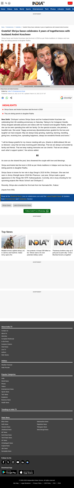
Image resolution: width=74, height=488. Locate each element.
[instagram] (13, 462)
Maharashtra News (42, 421)
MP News (4, 432)
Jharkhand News (6, 429)
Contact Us (4, 331)
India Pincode (5, 367)
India (16, 9)
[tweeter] (8, 462)
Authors (3, 352)
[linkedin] (23, 462)
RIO (54, 483)
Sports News (5, 392)
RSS (59, 483)
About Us (4, 333)
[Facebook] (3, 462)
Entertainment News (7, 389)
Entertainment (38, 9)
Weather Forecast (6, 365)
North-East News (6, 435)
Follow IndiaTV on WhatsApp (37, 211)
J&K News (4, 448)
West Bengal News (42, 429)
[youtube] (18, 462)
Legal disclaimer (26, 483)
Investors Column (6, 344)
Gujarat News (5, 446)
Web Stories (5, 355)
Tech (46, 9)
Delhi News (4, 424)
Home (3, 9)
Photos (53, 9)
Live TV (3, 349)
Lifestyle (61, 9)
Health (68, 9)
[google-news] (27, 462)
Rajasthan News (42, 424)
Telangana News (42, 427)
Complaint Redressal (7, 339)
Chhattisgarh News (7, 443)
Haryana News (5, 427)
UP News (4, 440)
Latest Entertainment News (22, 205)
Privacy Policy (37, 483)
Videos (9, 9)
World (22, 9)
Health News (5, 402)
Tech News (4, 394)
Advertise (4, 336)
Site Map (15, 483)
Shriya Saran (6, 205)
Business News (6, 400)
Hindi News (4, 347)
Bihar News (4, 421)
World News (5, 381)
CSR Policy (47, 483)
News (2, 27)
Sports (28, 9)
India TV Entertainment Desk (16, 91)
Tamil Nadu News (6, 437)
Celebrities (18, 27)
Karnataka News (6, 451)
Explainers (4, 397)
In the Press (5, 341)
